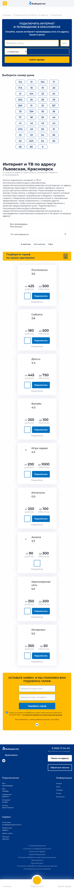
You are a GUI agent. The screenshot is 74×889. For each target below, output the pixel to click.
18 (31, 87)
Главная (7, 15)
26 (31, 99)
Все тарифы (5, 790)
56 (53, 135)
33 (20, 111)
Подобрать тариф (37, 706)
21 (20, 93)
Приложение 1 (37, 860)
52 (20, 135)
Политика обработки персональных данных (37, 857)
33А (31, 111)
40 (53, 117)
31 (31, 105)
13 (31, 82)
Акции (59, 783)
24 (53, 93)
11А (20, 82)
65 (53, 141)
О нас (58, 793)
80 (31, 146)
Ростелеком (37, 226)
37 (20, 117)
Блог (58, 787)
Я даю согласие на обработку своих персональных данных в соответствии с (35, 714)
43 (42, 123)
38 (31, 117)
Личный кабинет (5, 838)
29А (20, 105)
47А (20, 129)
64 (42, 141)
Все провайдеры (37, 224)
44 (53, 123)
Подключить (41, 296)
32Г (54, 105)
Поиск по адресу (60, 758)
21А (31, 93)
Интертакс (38, 629)
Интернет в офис (6, 801)
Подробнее (37, 302)
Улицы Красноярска (6, 806)
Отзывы (59, 790)
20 (53, 87)
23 (42, 93)
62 (20, 141)
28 (42, 99)
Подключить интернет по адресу (31, 15)
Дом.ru (35, 359)
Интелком (38, 492)
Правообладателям (37, 854)
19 (43, 87)
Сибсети (37, 314)
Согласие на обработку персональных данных (37, 866)
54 (42, 135)
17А (20, 87)
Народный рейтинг (6, 795)
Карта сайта (7, 833)
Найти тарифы (37, 59)
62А (31, 141)
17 (54, 82)
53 (31, 135)
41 (20, 123)
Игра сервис (39, 448)
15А (42, 82)
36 (53, 111)
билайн (36, 403)
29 (53, 99)
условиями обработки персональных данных (42, 715)
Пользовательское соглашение (37, 869)
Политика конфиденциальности (8, 823)
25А (20, 99)
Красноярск (10, 755)
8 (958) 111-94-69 (59, 748)
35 (42, 111)
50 (42, 129)
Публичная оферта (7, 829)
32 (42, 105)
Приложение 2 (37, 863)
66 (20, 146)
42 (31, 123)
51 (54, 129)
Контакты (59, 797)
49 (31, 129)
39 (42, 117)
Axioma (36, 537)
